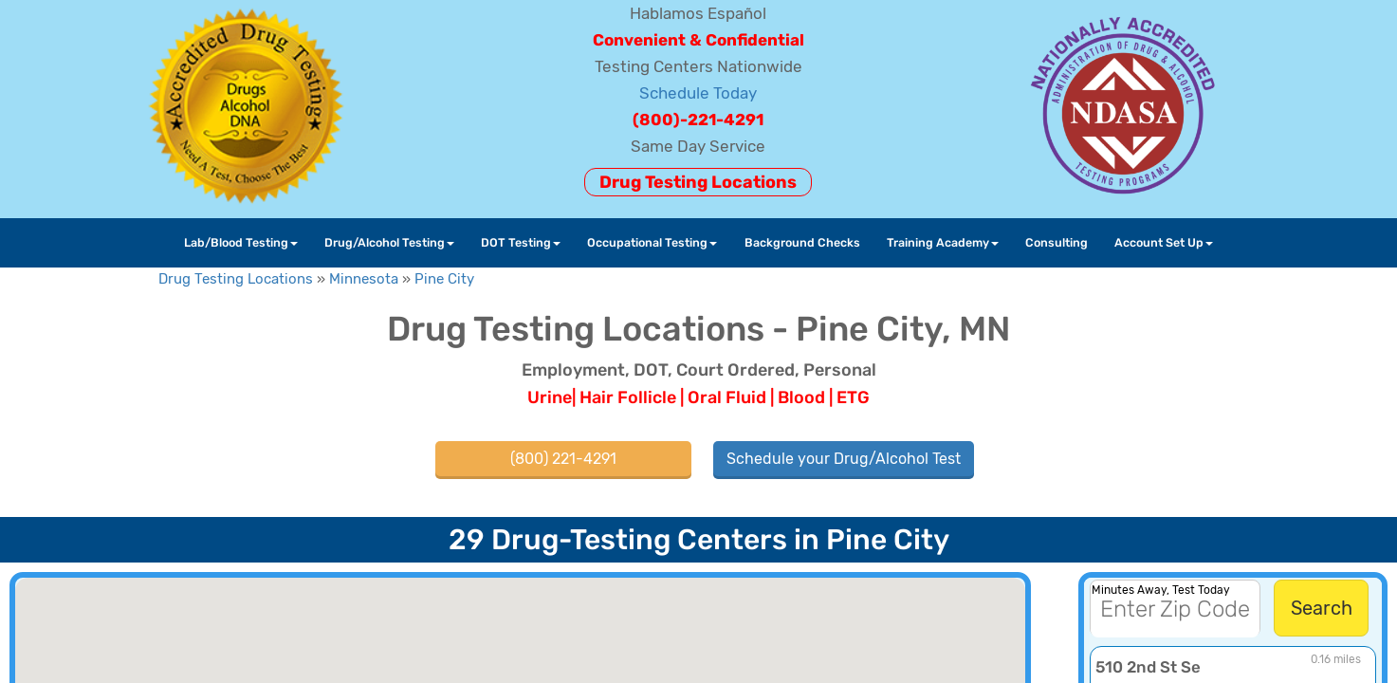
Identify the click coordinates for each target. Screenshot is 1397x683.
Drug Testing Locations (698, 182)
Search (1321, 608)
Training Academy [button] (943, 242)
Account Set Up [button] (1163, 242)
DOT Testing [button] (521, 242)
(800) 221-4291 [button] (563, 459)
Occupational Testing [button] (652, 242)
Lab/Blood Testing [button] (241, 242)
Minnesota (363, 278)
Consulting (1056, 242)
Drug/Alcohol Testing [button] (389, 242)
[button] (550, 613)
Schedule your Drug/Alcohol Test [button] (843, 459)
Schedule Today (698, 92)
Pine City (444, 278)
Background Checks (802, 242)
